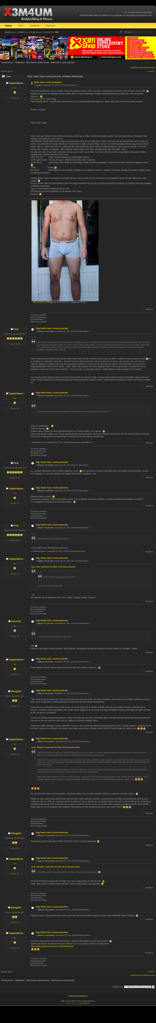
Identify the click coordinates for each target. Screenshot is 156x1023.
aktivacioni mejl (145, 15)
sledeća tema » (149, 67)
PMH (57, 32)
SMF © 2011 (76, 1001)
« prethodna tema (136, 67)
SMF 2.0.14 (65, 1001)
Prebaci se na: (118, 987)
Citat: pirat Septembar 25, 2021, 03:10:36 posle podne (53, 567)
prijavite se (106, 15)
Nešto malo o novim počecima (47, 82)
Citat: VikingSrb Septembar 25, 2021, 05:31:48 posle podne (55, 867)
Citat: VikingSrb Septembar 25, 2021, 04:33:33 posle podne (55, 747)
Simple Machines (88, 1001)
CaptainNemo (16, 83)
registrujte (118, 15)
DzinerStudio (85, 1003)
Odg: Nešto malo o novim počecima (52, 328)
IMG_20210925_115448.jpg (42, 302)
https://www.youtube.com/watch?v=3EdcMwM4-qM (52, 946)
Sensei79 (16, 621)
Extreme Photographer (78, 996)
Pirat (15, 329)
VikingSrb (16, 691)
